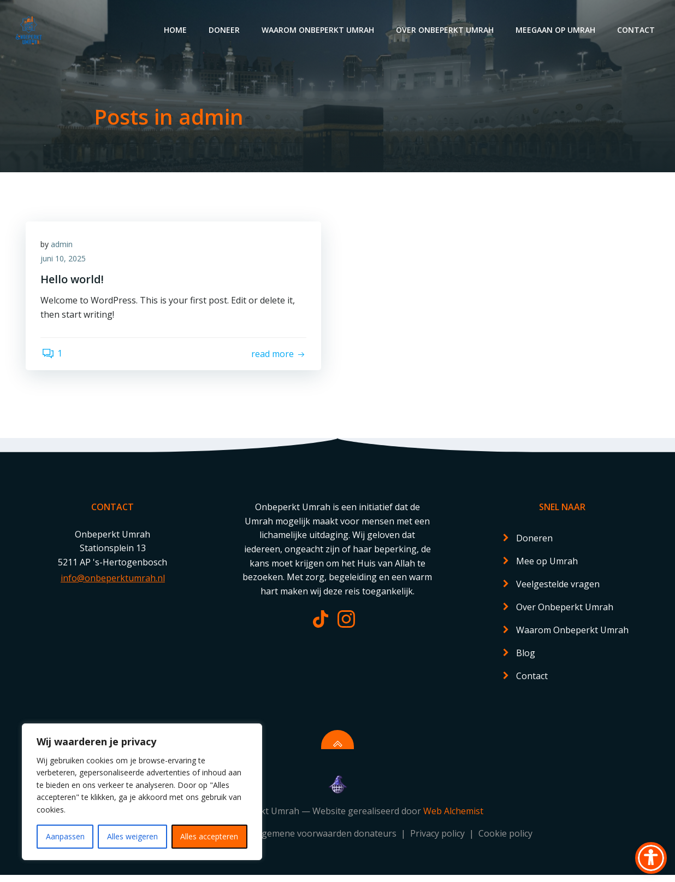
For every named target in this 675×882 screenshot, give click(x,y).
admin (63, 246)
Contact (637, 30)
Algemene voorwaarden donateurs (326, 841)
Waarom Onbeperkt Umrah (319, 30)
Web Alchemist (453, 818)
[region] (142, 791)
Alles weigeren (132, 836)
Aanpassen (65, 836)
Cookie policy (505, 841)
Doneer (225, 30)
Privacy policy (438, 841)
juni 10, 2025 (64, 260)
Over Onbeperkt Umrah (446, 30)
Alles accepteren (209, 836)
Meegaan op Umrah (556, 30)
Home (176, 30)
